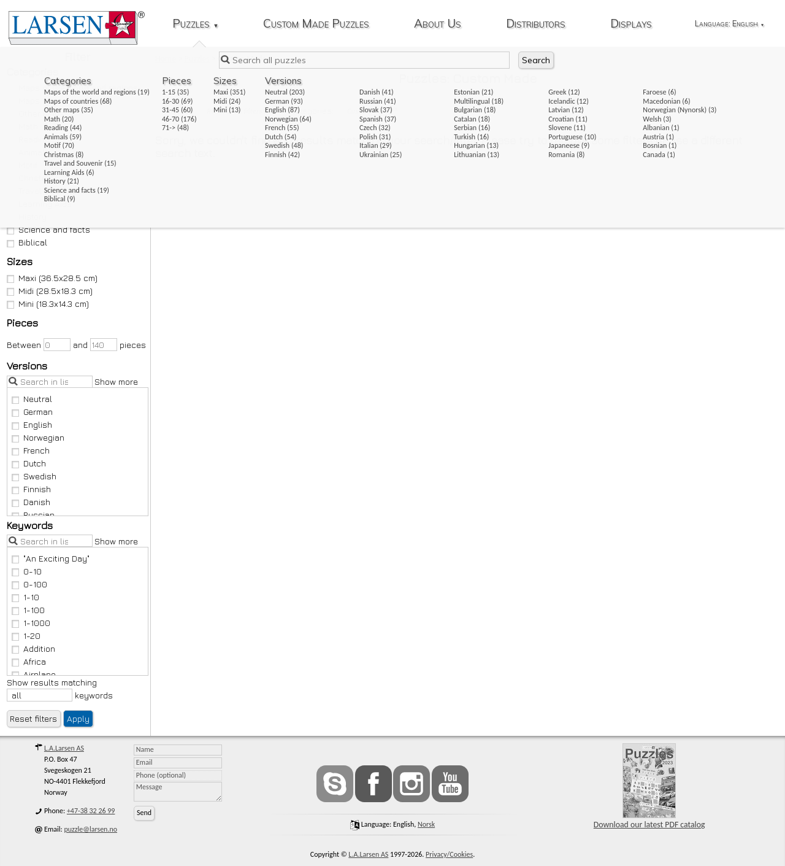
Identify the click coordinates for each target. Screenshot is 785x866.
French (31, 450)
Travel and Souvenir (51, 190)
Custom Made (369, 110)
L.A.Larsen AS (64, 748)
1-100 (28, 610)
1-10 (26, 597)
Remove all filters (234, 110)
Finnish (32, 489)
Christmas (33, 177)
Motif (22, 165)
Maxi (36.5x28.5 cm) (52, 278)
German (32, 411)
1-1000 (31, 622)
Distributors (535, 24)
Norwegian (38, 437)
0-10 (27, 571)
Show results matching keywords (60, 689)
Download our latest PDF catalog (649, 786)
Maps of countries (48, 100)
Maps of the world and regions (73, 87)
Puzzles (195, 24)
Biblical (27, 242)
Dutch (29, 463)
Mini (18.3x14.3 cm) (48, 303)
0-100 (30, 584)
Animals (28, 152)
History (27, 216)
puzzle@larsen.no (91, 829)
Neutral (32, 398)
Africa (29, 661)
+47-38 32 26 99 (91, 810)
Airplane (34, 674)
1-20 (26, 635)
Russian (33, 514)
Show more (116, 381)
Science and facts (49, 229)
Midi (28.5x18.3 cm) (50, 290)
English (32, 424)
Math (23, 126)
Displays (631, 24)
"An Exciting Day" (51, 558)
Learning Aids (39, 203)
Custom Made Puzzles (316, 24)
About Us (437, 24)
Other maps (36, 113)
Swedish (34, 476)
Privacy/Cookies (449, 854)
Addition (34, 648)
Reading (28, 139)
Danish (31, 502)
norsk (426, 824)
